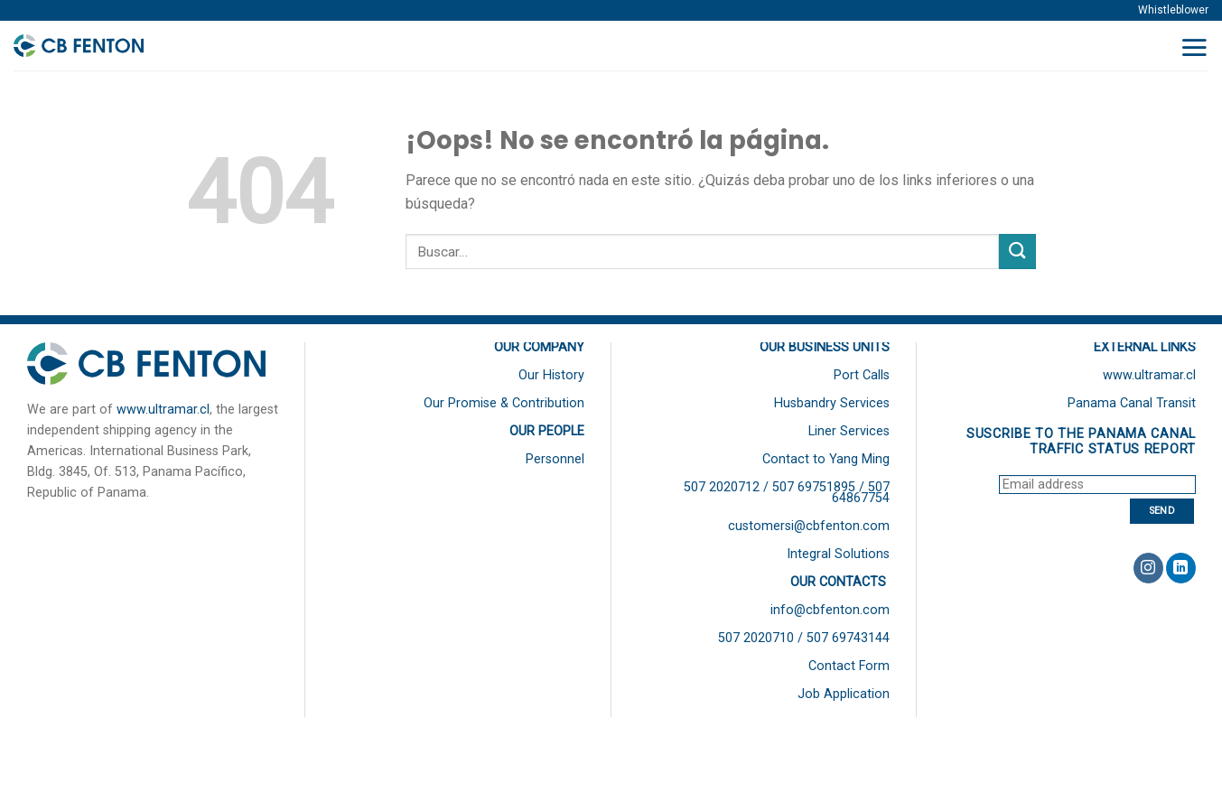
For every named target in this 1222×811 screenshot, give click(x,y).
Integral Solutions (838, 554)
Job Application (844, 694)
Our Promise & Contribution (504, 403)
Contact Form (849, 666)
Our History (551, 375)
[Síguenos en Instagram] (1148, 568)
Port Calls (862, 375)
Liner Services (849, 431)
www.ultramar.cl (163, 409)
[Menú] (1194, 47)
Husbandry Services (832, 403)
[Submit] (1017, 251)
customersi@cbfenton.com (809, 526)
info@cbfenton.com (830, 610)
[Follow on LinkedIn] (1181, 568)
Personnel (555, 459)
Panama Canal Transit (1132, 403)
